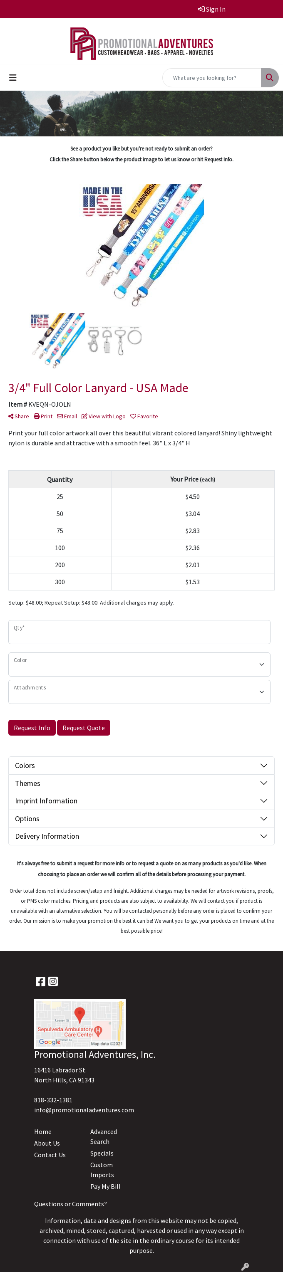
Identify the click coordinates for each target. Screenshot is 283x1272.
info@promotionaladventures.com (84, 1110)
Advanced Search (103, 1136)
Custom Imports (102, 1170)
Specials (102, 1153)
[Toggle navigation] (13, 78)
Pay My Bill (105, 1186)
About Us (47, 1143)
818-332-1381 (53, 1100)
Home (43, 1131)
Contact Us (50, 1155)
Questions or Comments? (70, 1204)
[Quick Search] (211, 77)
